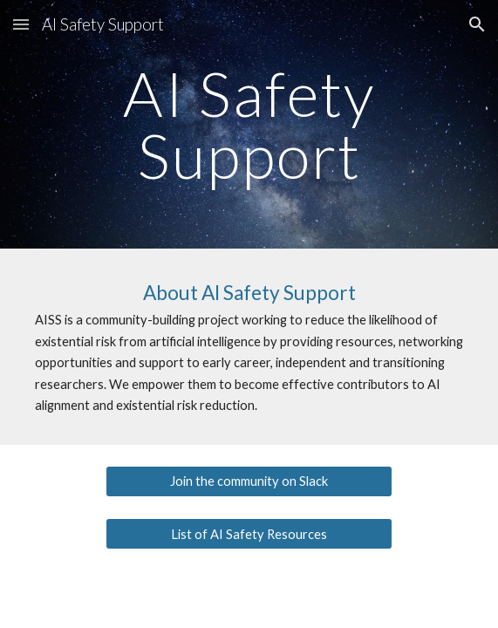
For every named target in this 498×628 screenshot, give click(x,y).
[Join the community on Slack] (249, 481)
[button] (21, 24)
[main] (249, 124)
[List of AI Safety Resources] (249, 534)
